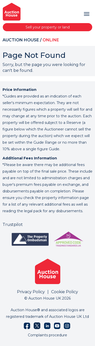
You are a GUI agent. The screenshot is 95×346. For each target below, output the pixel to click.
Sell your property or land (48, 27)
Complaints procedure (47, 335)
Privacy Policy (31, 291)
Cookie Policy (64, 291)
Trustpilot (13, 224)
